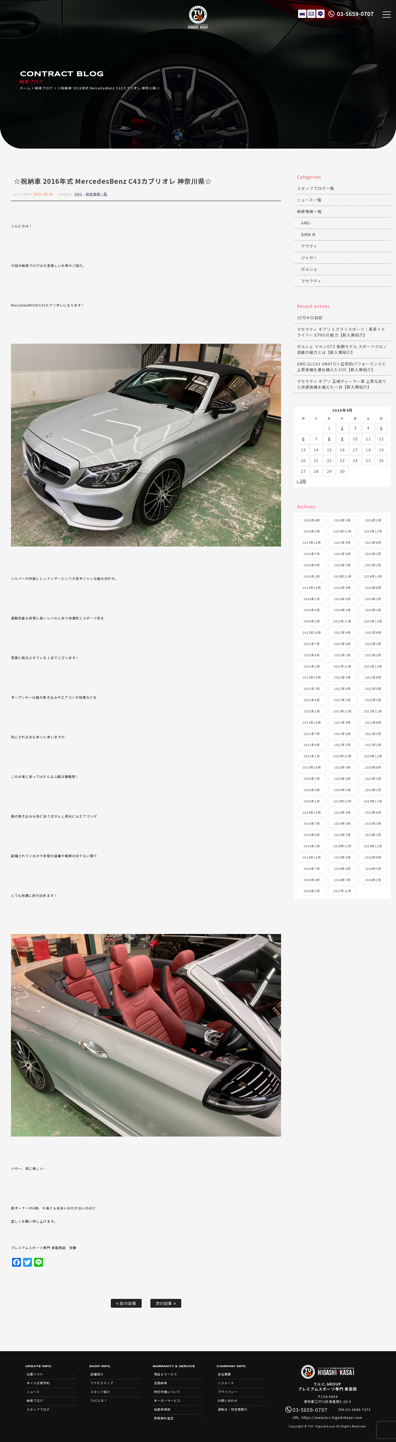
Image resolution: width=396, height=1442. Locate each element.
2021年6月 (342, 733)
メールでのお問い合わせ (311, 14)
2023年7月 (312, 643)
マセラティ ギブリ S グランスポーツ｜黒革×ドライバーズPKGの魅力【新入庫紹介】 (341, 332)
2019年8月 (373, 812)
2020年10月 (311, 767)
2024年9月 (342, 587)
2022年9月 (342, 677)
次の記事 (166, 1303)
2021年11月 (373, 711)
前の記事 (126, 1303)
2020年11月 (373, 756)
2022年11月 (373, 666)
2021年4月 (312, 744)
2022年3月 (342, 700)
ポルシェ (309, 269)
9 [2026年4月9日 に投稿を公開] (342, 438)
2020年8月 (373, 767)
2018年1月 (312, 891)
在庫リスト (302, 14)
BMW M (308, 234)
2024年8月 (373, 587)
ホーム (25, 88)
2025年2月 (373, 565)
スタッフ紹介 (100, 1391)
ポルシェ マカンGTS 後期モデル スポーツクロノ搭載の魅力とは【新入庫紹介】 (342, 349)
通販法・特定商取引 (233, 1409)
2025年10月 (311, 542)
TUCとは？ (98, 1400)
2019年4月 (312, 834)
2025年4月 (312, 565)
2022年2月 (373, 700)
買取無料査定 (164, 1418)
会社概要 (224, 1374)
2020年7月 (312, 778)
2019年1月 (312, 846)
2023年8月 (373, 632)
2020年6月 (342, 778)
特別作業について (167, 1391)
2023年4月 (312, 655)
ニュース (33, 1391)
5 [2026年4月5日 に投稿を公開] (381, 428)
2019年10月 (311, 812)
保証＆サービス (165, 1374)
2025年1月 (312, 576)
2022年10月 (311, 677)
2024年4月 (312, 610)
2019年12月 (342, 801)
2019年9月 (342, 812)
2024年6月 (342, 599)
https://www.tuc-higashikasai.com (332, 1417)
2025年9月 (342, 542)
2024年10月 (311, 587)
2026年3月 (342, 520)
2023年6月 (342, 643)
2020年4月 (312, 790)
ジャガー (309, 257)
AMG (78, 194)
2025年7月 (312, 553)
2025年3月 (342, 565)
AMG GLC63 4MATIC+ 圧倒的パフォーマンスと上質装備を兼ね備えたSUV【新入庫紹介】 (341, 366)
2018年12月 (342, 846)
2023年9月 (342, 632)
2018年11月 (373, 846)
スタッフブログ (38, 1409)
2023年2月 (373, 655)
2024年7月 (312, 599)
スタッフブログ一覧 (315, 188)
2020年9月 (342, 767)
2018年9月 (342, 857)
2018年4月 (312, 880)
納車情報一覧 (96, 194)
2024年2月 (373, 610)
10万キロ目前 (310, 317)
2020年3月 (342, 790)
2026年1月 (312, 531)
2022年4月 (312, 700)
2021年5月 (373, 733)
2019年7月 (312, 823)
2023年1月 (312, 666)
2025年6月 (342, 553)
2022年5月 (373, 688)
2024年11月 (373, 576)
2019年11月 (373, 801)
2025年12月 (342, 531)
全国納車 (160, 1383)
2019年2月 (373, 834)
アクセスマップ (101, 1383)
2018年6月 (342, 868)
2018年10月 (311, 857)
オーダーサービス (167, 1400)
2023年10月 (311, 632)
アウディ (309, 246)
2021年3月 (342, 744)
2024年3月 (342, 610)
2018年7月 (312, 868)
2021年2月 (373, 744)
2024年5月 (373, 599)
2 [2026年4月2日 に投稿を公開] (342, 428)
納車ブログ (44, 88)
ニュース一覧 (309, 200)
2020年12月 (342, 756)
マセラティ (311, 280)
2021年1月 (312, 756)
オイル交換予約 (38, 1383)
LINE (320, 14)
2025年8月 (373, 542)
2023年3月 (342, 655)
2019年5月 (373, 823)
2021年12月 (342, 711)
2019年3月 (342, 834)
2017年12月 (342, 891)
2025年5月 (373, 553)
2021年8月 (373, 722)
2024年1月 (312, 621)
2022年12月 (342, 666)
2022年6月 (342, 688)
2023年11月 (373, 621)
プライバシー (228, 1391)
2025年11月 (373, 531)
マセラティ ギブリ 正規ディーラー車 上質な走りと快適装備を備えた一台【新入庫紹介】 (342, 384)
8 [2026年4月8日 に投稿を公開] (329, 438)
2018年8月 (373, 857)
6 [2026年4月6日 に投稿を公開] (303, 438)
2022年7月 (312, 688)
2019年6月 (342, 823)
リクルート (226, 1383)
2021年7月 (312, 733)
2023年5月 (373, 643)
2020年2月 (373, 790)
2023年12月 (342, 621)
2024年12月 (342, 576)
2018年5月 (373, 868)
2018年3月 (342, 880)
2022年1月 (312, 711)
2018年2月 (373, 880)
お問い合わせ (228, 1400)
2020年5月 (373, 778)
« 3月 (301, 481)
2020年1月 (312, 801)
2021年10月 (311, 722)
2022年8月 (373, 677)
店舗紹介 (97, 1374)
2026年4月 (312, 520)
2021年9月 (342, 722)
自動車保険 (162, 1409)
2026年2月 (373, 520)
